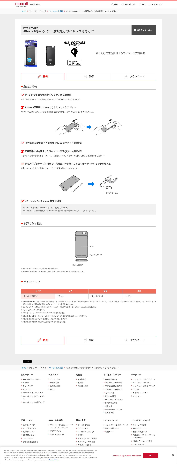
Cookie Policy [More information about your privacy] (54, 460)
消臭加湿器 (82, 379)
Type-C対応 (109, 393)
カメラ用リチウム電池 (86, 442)
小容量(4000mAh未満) (113, 383)
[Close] (173, 455)
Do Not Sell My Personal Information (127, 455)
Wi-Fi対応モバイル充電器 (142, 441)
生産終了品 (109, 413)
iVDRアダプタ (55, 431)
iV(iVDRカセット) (57, 434)
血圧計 (52, 389)
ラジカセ (136, 389)
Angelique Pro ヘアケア (32, 379)
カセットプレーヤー (140, 393)
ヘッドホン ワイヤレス (142, 383)
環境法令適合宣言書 (30, 442)
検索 (114, 4)
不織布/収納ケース (140, 432)
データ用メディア (29, 428)
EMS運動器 (54, 383)
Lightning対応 (110, 396)
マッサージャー (56, 379)
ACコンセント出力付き (114, 399)
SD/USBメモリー (29, 435)
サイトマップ (155, 4)
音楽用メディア (29, 432)
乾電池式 (108, 406)
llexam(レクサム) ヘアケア (33, 393)
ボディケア (27, 389)
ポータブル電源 (84, 425)
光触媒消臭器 (83, 386)
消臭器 (80, 383)
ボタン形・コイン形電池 (87, 438)
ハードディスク (139, 444)
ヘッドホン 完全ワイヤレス (144, 386)
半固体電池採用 (111, 379)
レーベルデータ (29, 438)
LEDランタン (83, 428)
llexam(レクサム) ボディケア (34, 402)
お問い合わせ (128, 4)
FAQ (142, 4)
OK (150, 455)
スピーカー (137, 396)
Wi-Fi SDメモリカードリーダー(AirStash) (144, 436)
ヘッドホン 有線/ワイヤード (144, 379)
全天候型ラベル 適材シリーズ (116, 425)
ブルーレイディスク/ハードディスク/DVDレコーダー (61, 426)
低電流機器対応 (111, 403)
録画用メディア (29, 425)
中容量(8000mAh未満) (113, 386)
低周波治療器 (55, 386)
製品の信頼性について (113, 409)
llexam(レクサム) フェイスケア (34, 397)
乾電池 (80, 435)
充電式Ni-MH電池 (84, 445)
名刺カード (109, 432)
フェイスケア (28, 386)
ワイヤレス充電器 (140, 425)
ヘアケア (26, 383)
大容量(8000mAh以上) (113, 389)
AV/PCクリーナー (139, 428)
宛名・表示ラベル (112, 428)
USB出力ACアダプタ (86, 432)
